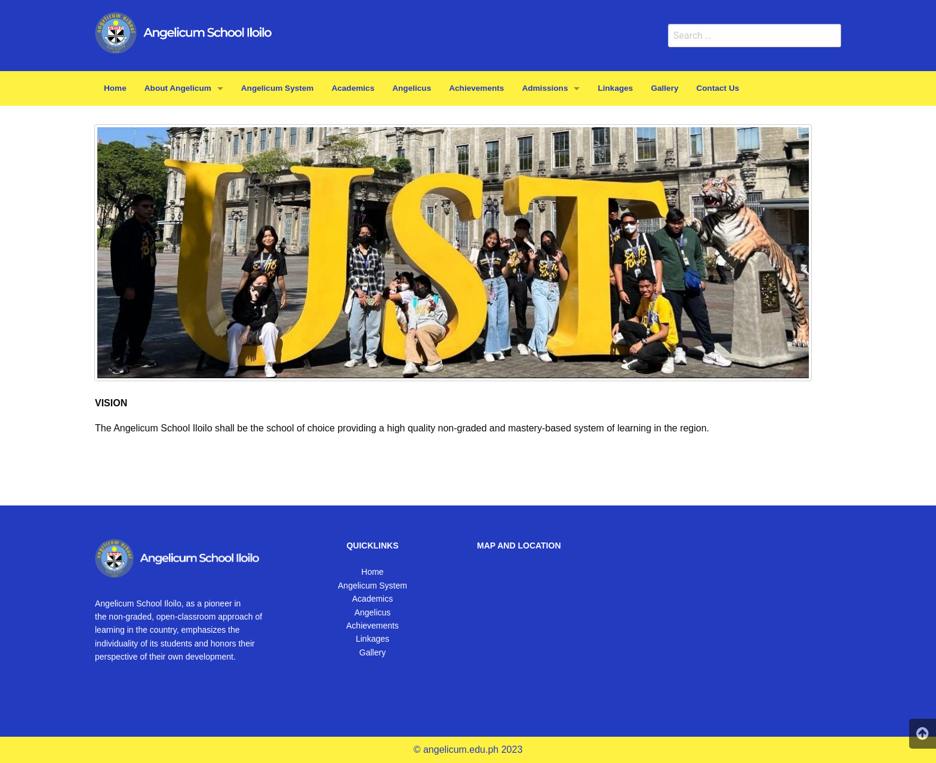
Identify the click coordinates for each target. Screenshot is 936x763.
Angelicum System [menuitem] (277, 88)
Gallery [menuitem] (664, 88)
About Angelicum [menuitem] (177, 88)
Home (372, 572)
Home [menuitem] (115, 88)
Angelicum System (372, 585)
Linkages (372, 639)
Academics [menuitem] (352, 88)
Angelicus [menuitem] (411, 88)
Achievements (372, 625)
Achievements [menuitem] (476, 88)
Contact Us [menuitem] (718, 88)
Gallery (372, 652)
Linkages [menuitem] (615, 88)
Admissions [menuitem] (545, 88)
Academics (372, 598)
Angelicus (373, 612)
